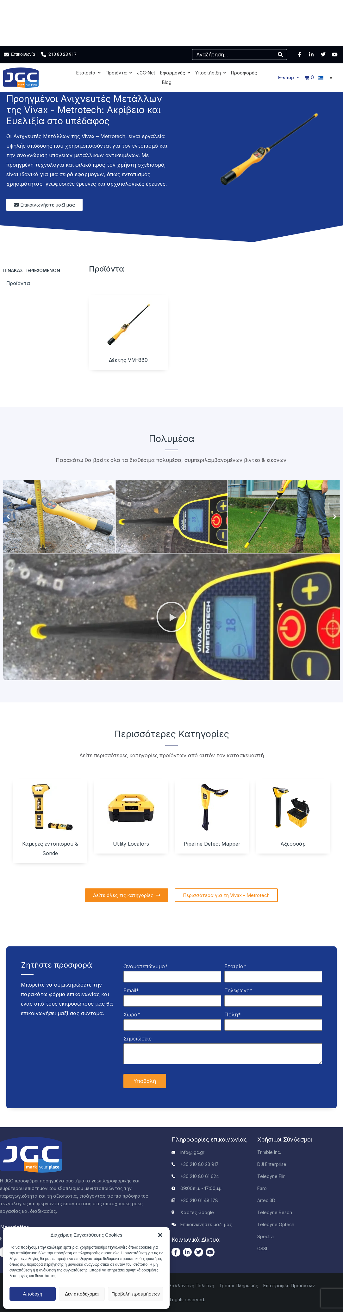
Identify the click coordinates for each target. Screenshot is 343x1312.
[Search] (280, 54)
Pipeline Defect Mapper (212, 844)
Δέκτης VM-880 (128, 360)
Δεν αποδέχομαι (82, 1293)
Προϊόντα (18, 283)
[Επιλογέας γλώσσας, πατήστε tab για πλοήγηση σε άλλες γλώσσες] (325, 77)
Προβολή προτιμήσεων (135, 1293)
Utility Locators (131, 844)
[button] (160, 1235)
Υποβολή (145, 1081)
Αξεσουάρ (293, 844)
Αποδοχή (32, 1293)
